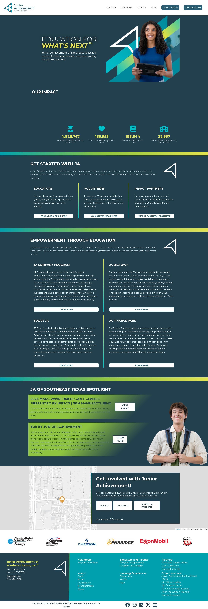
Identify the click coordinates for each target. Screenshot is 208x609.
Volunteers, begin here (104, 216)
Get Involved (193, 7)
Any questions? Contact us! (109, 519)
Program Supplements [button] (132, 562)
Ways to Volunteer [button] (88, 562)
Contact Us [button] (14, 576)
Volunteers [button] (85, 560)
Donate (104, 505)
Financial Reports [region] (171, 569)
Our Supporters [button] (170, 566)
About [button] (82, 573)
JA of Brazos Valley (171, 582)
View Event (125, 407)
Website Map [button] (90, 603)
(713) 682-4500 (14, 579)
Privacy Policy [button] (61, 603)
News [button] (81, 589)
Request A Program (147, 505)
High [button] (122, 583)
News (154, 8)
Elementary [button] (126, 576)
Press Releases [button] (86, 586)
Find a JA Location (171, 595)
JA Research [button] (84, 583)
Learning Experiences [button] (133, 573)
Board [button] (81, 579)
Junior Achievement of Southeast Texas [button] (179, 577)
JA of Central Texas (172, 585)
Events (141, 8)
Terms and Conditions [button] (43, 603)
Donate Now (170, 7)
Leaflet (178, 529)
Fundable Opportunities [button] (175, 562)
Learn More (66, 309)
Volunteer (123, 505)
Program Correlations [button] (131, 566)
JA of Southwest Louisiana (175, 588)
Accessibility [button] (76, 603)
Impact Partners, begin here (154, 216)
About (110, 8)
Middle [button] (123, 579)
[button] (115, 8)
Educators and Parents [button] (134, 560)
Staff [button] (80, 576)
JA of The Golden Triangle (175, 592)
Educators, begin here (54, 216)
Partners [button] (167, 560)
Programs (126, 8)
